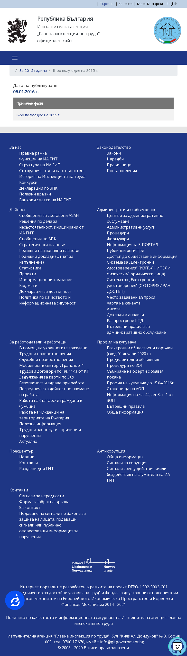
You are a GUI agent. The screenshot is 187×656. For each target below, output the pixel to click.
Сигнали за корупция (127, 462)
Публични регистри (125, 250)
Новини (26, 457)
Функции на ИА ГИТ (38, 159)
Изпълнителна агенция (62, 26)
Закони (114, 153)
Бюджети (28, 285)
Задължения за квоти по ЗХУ (46, 377)
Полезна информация (40, 423)
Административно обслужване (126, 209)
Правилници (119, 164)
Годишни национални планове (49, 250)
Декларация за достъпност (45, 291)
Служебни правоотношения (46, 359)
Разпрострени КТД (125, 320)
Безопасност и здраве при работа (51, 383)
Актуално (28, 441)
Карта (141, 3)
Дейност (17, 209)
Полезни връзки (35, 194)
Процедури (118, 233)
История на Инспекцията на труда (52, 176)
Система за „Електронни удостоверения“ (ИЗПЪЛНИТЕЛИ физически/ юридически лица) (139, 268)
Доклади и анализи (125, 314)
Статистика (30, 268)
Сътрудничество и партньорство (51, 170)
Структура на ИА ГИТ (39, 164)
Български (155, 3)
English (172, 3)
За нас (15, 147)
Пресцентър (21, 451)
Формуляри (118, 238)
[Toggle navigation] (14, 58)
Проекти (27, 274)
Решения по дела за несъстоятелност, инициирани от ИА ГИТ (51, 227)
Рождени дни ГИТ (36, 468)
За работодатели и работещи (37, 342)
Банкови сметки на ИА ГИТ (45, 200)
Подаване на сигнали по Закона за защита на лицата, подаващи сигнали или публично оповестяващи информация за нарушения (52, 525)
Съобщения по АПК (37, 238)
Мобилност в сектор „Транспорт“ (51, 365)
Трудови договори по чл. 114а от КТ (54, 371)
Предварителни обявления (133, 359)
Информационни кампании (46, 279)
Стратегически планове (42, 244)
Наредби (115, 159)
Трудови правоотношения (45, 353)
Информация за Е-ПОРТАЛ (132, 244)
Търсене (107, 3)
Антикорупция (111, 451)
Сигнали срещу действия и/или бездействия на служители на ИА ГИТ (138, 474)
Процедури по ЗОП (125, 365)
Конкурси (28, 182)
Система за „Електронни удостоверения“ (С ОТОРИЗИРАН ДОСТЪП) (138, 285)
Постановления (122, 170)
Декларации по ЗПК (38, 188)
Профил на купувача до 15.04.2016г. (140, 383)
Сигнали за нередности (41, 496)
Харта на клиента (123, 303)
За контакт (29, 507)
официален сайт (55, 41)
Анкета (114, 309)
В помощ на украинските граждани (53, 348)
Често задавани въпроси (131, 297)
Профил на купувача (116, 342)
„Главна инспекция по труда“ (68, 34)
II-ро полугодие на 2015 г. (38, 114)
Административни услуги (131, 227)
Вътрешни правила (126, 406)
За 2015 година (33, 70)
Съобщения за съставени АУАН (49, 215)
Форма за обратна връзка (44, 501)
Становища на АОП (125, 388)
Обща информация (125, 412)
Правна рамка (33, 153)
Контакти (125, 3)
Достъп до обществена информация (142, 256)
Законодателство (114, 147)
